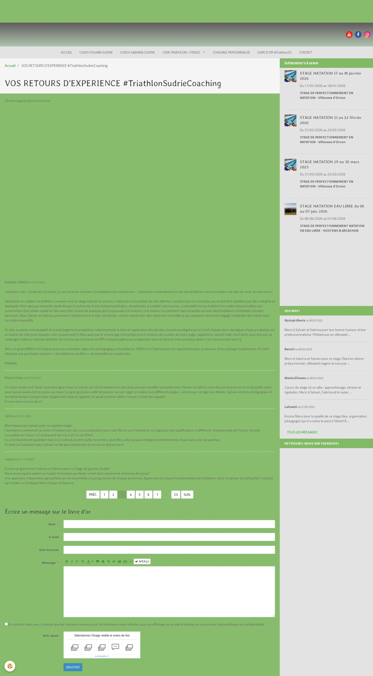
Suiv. (187, 494)
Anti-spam (51, 635)
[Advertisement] (86, 10)
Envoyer (73, 667)
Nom (52, 523)
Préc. (93, 494)
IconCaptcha (101, 656)
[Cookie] (10, 666)
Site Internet (49, 549)
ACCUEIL (66, 52)
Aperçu (142, 561)
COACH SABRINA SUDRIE (137, 52)
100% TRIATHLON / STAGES (181, 52)
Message (49, 562)
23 (176, 494)
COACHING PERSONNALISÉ (231, 52)
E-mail (54, 536)
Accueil (10, 65)
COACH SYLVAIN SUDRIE (96, 52)
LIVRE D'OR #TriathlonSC (274, 52)
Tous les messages (302, 432)
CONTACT (305, 52)
